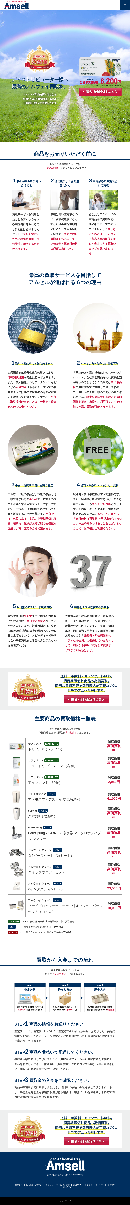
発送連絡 (88, 1185)
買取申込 (77, 1185)
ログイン (100, 1185)
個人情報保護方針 (34, 1185)
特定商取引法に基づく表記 (58, 1185)
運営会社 (19, 1185)
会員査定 (111, 1185)
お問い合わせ (67, 1187)
